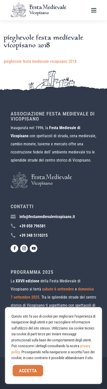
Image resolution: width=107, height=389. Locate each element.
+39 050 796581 (32, 226)
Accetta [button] (28, 370)
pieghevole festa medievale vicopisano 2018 (40, 61)
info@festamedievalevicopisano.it (47, 216)
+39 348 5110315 (33, 235)
